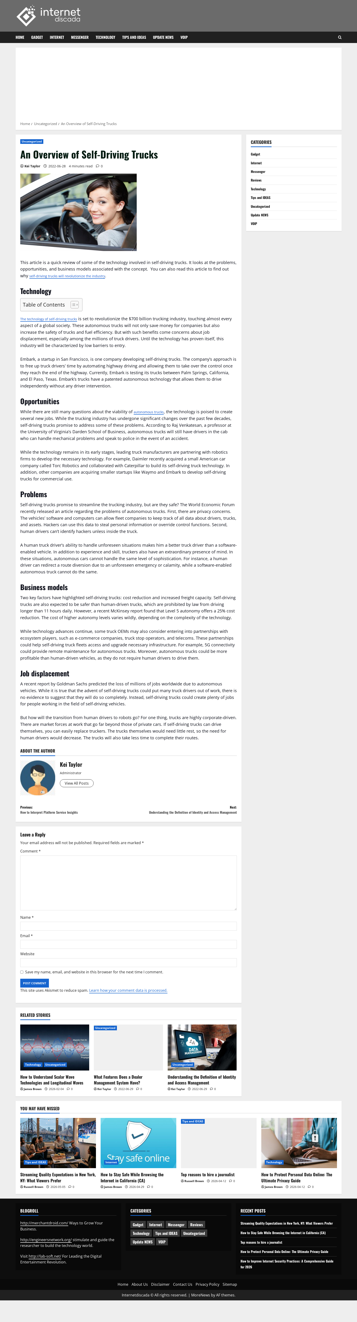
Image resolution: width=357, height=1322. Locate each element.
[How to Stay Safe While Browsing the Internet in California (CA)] (138, 1152)
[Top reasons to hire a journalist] (219, 1152)
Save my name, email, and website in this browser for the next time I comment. (94, 981)
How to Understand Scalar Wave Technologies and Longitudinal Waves (51, 1089)
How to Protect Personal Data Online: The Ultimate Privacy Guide (296, 1187)
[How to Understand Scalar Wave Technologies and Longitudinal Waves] (54, 1057)
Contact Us (182, 1306)
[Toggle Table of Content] (72, 305)
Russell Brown (33, 1196)
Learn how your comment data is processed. (128, 1000)
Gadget (37, 37)
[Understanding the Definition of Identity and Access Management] (202, 1057)
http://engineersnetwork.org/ (46, 1249)
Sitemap (230, 1306)
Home (20, 37)
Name (27, 927)
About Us (140, 1306)
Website (27, 963)
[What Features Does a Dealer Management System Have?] (128, 1057)
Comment (30, 860)
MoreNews (200, 1316)
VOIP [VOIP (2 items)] (162, 1251)
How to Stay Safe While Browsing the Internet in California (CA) (132, 1187)
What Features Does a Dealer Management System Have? (118, 1089)
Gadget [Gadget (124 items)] (138, 1234)
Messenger (80, 37)
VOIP (184, 37)
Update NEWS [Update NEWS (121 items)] (143, 1251)
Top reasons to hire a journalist (208, 1184)
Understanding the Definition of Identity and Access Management (202, 1089)
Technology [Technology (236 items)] (141, 1243)
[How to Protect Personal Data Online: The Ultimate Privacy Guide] (299, 1152)
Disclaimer (160, 1306)
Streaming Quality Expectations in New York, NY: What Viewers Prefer (58, 1187)
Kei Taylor (32, 166)
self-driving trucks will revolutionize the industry (76, 275)
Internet (57, 37)
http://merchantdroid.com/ (44, 1232)
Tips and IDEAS (134, 37)
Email (26, 945)
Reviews (257, 182)
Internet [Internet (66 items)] (155, 1234)
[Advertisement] (178, 86)
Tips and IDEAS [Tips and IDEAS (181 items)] (166, 1243)
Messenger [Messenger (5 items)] (176, 1234)
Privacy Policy (207, 1306)
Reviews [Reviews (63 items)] (196, 1234)
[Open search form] (340, 37)
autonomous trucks (153, 411)
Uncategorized (32, 141)
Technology (105, 37)
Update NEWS (163, 37)
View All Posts (78, 783)
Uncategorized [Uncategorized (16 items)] (194, 1243)
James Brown (33, 1099)
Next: (183, 815)
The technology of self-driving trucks (56, 318)
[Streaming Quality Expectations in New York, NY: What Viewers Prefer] (58, 1152)
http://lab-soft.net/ (45, 1265)
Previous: (74, 811)
